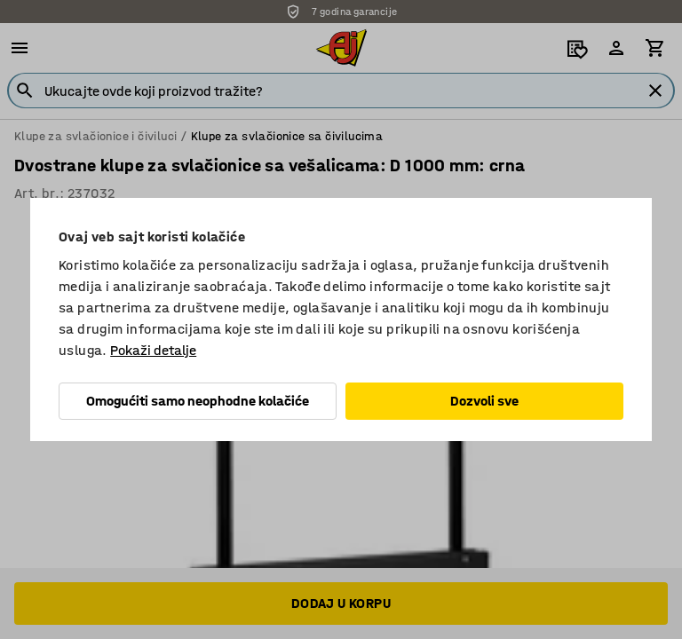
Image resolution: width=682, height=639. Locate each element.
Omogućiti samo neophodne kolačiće (197, 400)
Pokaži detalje (153, 350)
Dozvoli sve (484, 400)
